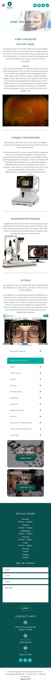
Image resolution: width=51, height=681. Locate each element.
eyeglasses (14, 398)
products (13, 416)
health (12, 367)
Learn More (25, 458)
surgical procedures (17, 410)
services (13, 385)
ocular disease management (21, 429)
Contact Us (25, 487)
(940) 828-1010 (25, 642)
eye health (14, 404)
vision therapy (15, 373)
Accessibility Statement (14, 674)
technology (14, 435)
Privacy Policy (31, 674)
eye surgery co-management (21, 423)
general (13, 379)
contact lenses (16, 392)
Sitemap (42, 674)
